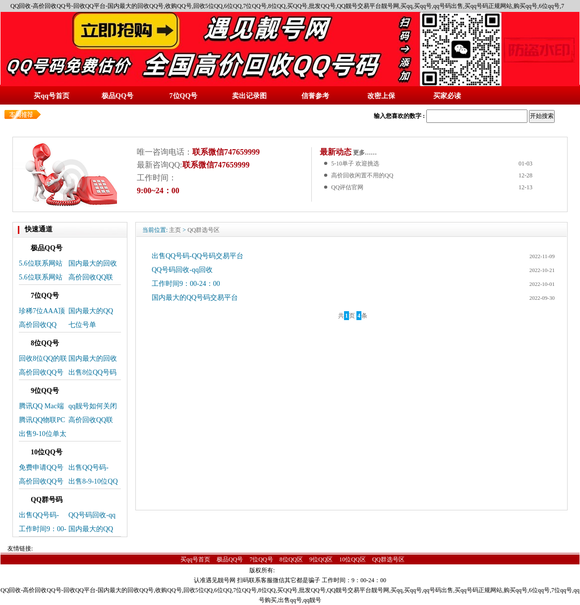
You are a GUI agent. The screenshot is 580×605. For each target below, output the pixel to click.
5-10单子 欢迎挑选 (355, 163)
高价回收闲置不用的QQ (362, 175)
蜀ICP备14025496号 (305, 570)
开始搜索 (542, 115)
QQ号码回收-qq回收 (182, 270)
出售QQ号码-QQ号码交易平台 (197, 256)
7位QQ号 (261, 559)
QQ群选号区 (203, 229)
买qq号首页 (195, 559)
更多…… (364, 152)
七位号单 (82, 325)
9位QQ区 (321, 559)
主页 (175, 229)
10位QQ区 (352, 559)
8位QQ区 (291, 559)
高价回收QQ (38, 325)
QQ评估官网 (347, 187)
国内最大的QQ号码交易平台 (195, 297)
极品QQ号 (230, 559)
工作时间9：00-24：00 (186, 283)
